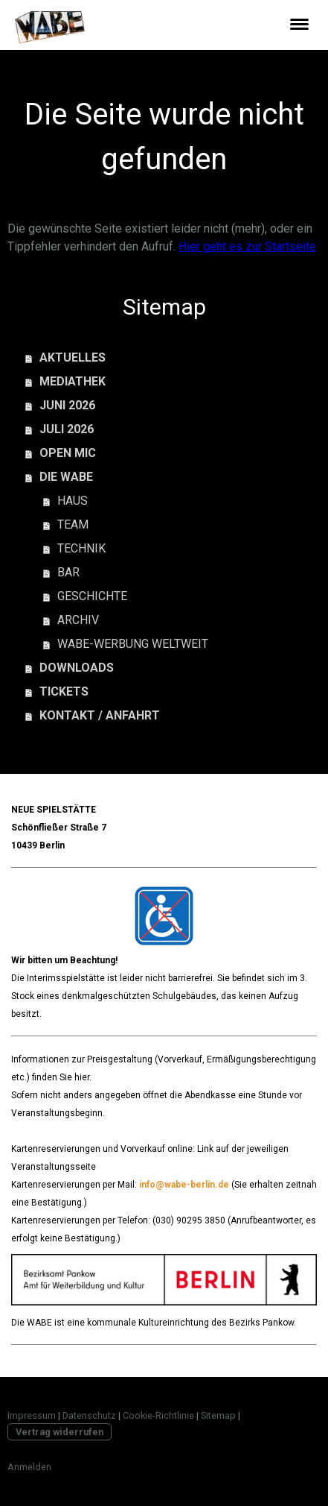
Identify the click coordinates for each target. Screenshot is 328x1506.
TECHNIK (81, 548)
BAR (68, 572)
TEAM (73, 524)
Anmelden (29, 1466)
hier (81, 1077)
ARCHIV (78, 620)
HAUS (72, 501)
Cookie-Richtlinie (158, 1415)
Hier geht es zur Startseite (247, 246)
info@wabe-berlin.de (184, 1184)
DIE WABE (66, 477)
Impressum (31, 1415)
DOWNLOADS (76, 668)
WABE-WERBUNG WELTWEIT (132, 644)
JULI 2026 (66, 429)
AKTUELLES (72, 357)
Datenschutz (89, 1415)
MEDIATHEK (72, 381)
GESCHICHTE (92, 596)
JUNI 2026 (67, 405)
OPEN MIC (67, 453)
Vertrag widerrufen (59, 1431)
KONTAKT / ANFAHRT (99, 715)
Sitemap (218, 1415)
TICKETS (64, 691)
